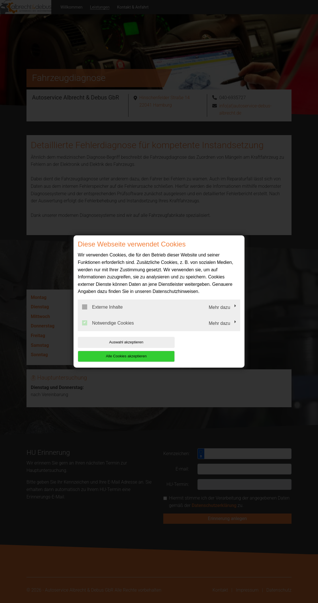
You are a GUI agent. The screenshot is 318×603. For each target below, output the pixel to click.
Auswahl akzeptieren (114, 349)
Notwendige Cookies (108, 329)
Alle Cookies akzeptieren (203, 349)
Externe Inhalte (102, 314)
